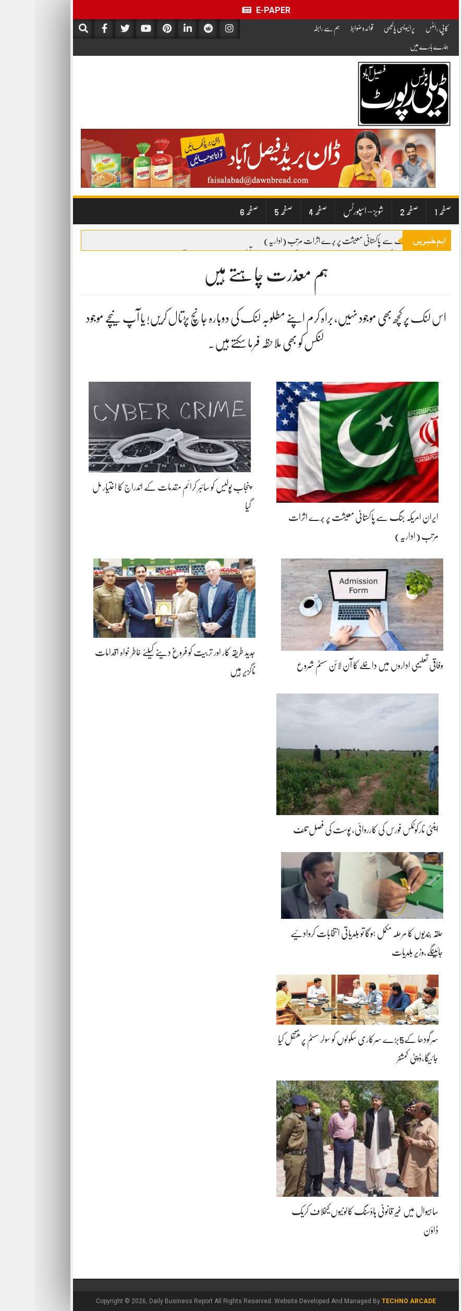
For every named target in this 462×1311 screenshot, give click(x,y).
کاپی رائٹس (402, 28)
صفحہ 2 (374, 211)
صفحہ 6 (214, 211)
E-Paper (231, 10)
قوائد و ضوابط (326, 28)
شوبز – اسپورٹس (328, 211)
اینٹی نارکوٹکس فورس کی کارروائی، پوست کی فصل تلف (331, 830)
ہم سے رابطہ (291, 28)
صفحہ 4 (283, 211)
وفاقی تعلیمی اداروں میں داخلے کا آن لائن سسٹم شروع (335, 665)
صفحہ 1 (407, 211)
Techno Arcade (374, 1301)
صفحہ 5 (248, 211)
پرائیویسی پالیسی (364, 28)
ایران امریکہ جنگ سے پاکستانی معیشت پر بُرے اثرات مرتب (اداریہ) (319, 241)
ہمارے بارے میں (394, 46)
